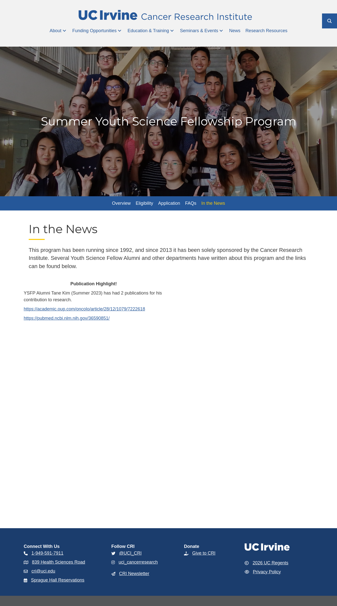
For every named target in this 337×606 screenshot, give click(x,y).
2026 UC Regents (270, 562)
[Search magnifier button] (329, 20)
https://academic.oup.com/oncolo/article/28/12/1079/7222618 (84, 308)
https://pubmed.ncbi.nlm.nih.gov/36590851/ (67, 318)
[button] (64, 31)
